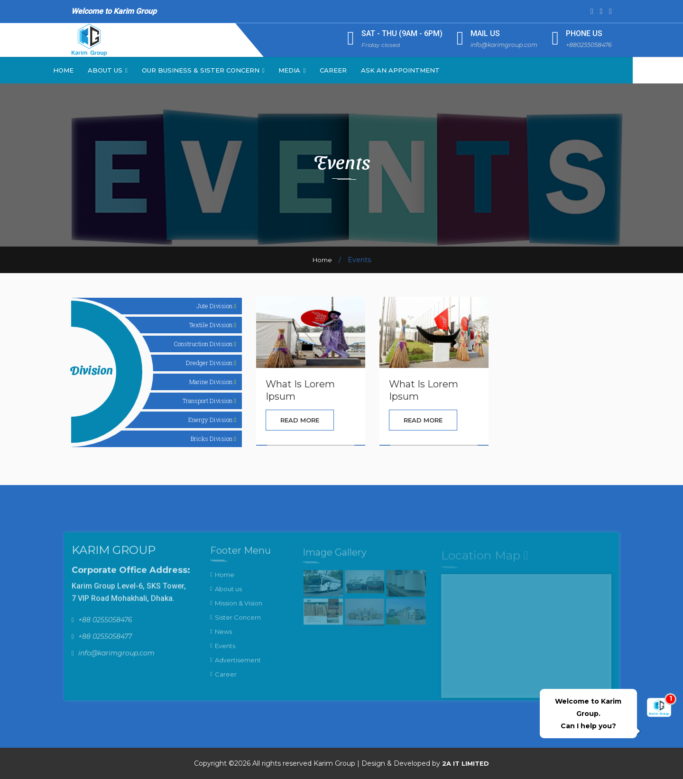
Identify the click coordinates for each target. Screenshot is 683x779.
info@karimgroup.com (499, 44)
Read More (299, 420)
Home (88, 70)
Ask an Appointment (425, 70)
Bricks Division (213, 438)
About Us (133, 70)
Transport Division (209, 400)
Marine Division (212, 381)
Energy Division (212, 419)
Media (317, 70)
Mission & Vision (238, 609)
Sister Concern (238, 623)
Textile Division (212, 325)
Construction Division (205, 343)
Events (225, 651)
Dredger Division (211, 362)
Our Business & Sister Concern (228, 70)
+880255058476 (588, 44)
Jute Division (216, 306)
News (223, 637)
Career (358, 70)
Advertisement (238, 665)
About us (228, 594)
